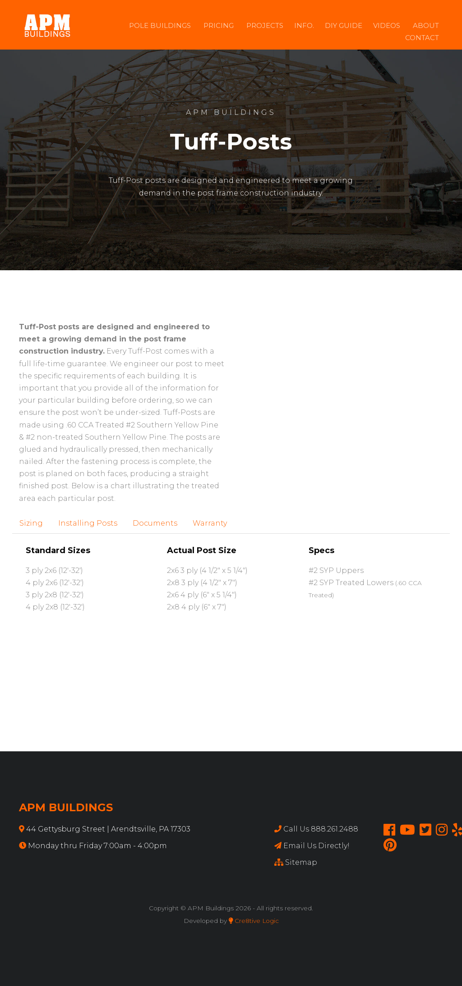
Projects (264, 25)
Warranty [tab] (210, 523)
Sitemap (301, 862)
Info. (304, 25)
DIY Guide (343, 25)
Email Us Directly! (316, 845)
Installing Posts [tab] (87, 523)
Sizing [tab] (31, 523)
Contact (422, 37)
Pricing (218, 25)
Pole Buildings (160, 25)
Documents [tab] (155, 523)
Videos (386, 25)
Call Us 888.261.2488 (320, 829)
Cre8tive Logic (254, 920)
